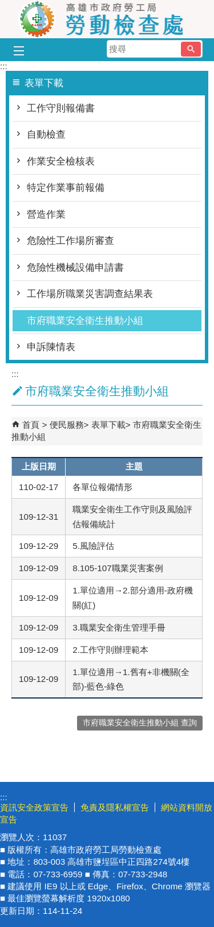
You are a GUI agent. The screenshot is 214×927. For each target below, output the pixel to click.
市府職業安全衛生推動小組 (85, 320)
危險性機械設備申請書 (75, 267)
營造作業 (46, 214)
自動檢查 (46, 134)
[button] (191, 49)
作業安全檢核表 (61, 161)
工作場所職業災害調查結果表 (90, 293)
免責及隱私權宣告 (114, 807)
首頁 (30, 425)
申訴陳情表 (51, 347)
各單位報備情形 (102, 487)
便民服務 (67, 425)
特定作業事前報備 (65, 187)
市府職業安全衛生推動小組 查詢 (140, 723)
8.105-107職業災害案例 (117, 568)
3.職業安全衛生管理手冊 (118, 627)
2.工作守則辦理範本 (110, 650)
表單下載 (108, 425)
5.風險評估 (93, 546)
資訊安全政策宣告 (34, 807)
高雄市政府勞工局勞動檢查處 (107, 19)
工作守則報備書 (61, 108)
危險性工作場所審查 (70, 240)
